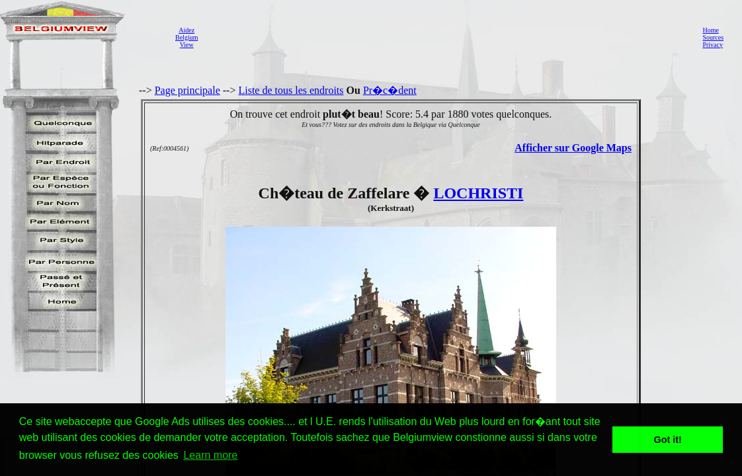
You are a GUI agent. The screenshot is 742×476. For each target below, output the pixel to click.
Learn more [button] (210, 455)
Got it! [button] (668, 439)
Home (710, 30)
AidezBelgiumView (186, 37)
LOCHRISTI (478, 193)
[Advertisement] (446, 37)
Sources (712, 37)
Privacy (712, 44)
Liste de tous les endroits (290, 90)
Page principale (187, 90)
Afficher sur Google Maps (573, 147)
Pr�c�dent (390, 90)
